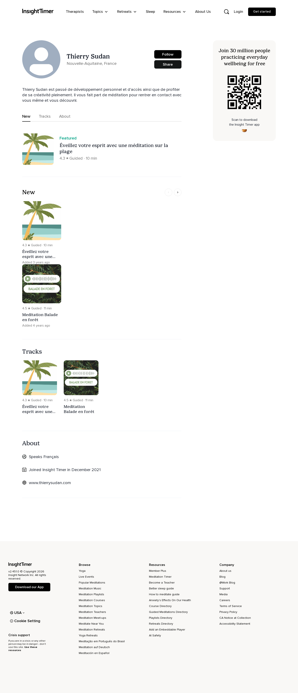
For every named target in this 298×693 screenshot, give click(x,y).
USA (17, 612)
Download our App (29, 587)
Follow (168, 54)
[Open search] (226, 12)
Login (238, 11)
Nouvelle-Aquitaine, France (92, 63)
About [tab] (64, 116)
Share (168, 64)
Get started (262, 11)
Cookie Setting (25, 621)
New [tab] (26, 116)
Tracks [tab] (45, 116)
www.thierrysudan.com (50, 482)
